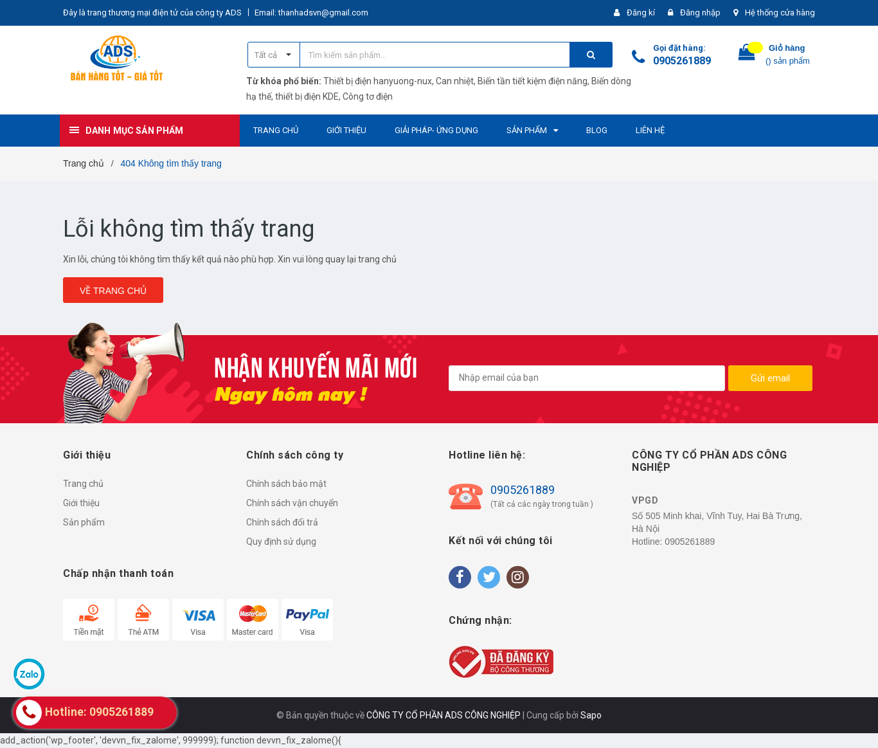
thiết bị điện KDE (307, 96)
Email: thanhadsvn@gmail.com (311, 12)
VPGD (645, 500)
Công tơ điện (368, 96)
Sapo (591, 715)
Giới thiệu (81, 503)
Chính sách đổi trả (282, 522)
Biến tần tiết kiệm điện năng (532, 81)
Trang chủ (83, 484)
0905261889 (682, 61)
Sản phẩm (84, 522)
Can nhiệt (455, 81)
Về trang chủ (113, 291)
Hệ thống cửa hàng (780, 12)
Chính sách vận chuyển (292, 503)
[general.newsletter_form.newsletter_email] (587, 378)
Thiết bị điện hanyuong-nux (377, 81)
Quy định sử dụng (281, 541)
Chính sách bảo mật (286, 484)
